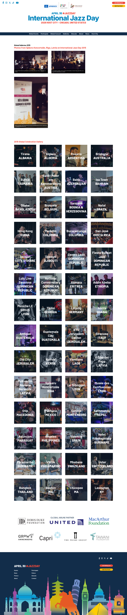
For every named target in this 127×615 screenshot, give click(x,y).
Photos (16, 575)
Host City (95, 34)
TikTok (13, 3)
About (81, 34)
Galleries (66, 34)
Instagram (6, 3)
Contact (34, 578)
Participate (44, 34)
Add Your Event (119, 6)
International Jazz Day (63, 18)
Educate (74, 34)
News (87, 34)
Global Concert (55, 34)
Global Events (33, 34)
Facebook (3, 3)
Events (16, 570)
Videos (34, 573)
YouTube (17, 3)
